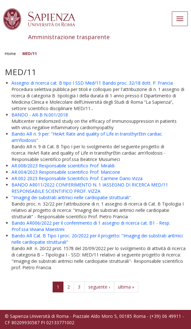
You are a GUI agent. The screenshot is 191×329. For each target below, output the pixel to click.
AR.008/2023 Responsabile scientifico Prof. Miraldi (62, 166)
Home (10, 53)
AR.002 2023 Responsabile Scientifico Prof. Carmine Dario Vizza (77, 178)
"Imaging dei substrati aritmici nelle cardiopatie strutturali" (71, 197)
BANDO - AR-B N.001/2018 (39, 115)
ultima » (126, 287)
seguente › (99, 287)
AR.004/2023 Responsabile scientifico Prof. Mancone (65, 172)
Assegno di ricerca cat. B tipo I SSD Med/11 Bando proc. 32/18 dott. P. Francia (92, 83)
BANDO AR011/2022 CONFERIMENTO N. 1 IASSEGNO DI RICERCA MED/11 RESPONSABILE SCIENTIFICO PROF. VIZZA (89, 188)
